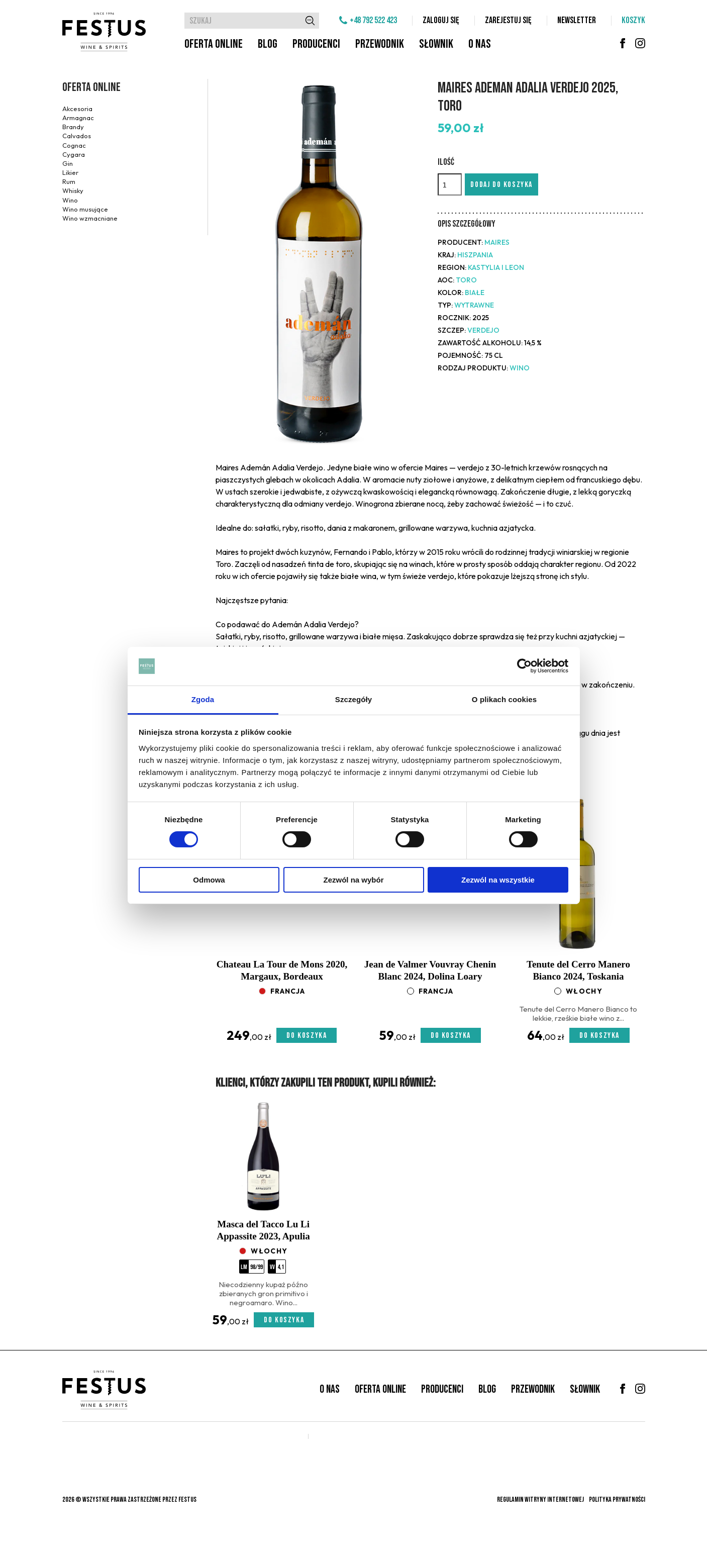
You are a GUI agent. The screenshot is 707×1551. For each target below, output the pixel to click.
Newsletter (576, 20)
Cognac (74, 145)
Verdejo (483, 330)
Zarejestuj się (508, 20)
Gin (67, 163)
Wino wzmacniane (90, 218)
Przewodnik (379, 44)
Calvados (76, 136)
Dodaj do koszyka (501, 184)
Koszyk (633, 20)
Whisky (72, 190)
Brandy (73, 127)
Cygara (73, 154)
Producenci (316, 44)
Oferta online (213, 44)
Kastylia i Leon (496, 267)
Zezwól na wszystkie (498, 880)
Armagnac (78, 118)
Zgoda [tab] (203, 699)
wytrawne (474, 305)
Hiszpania (475, 254)
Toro (466, 279)
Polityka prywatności (617, 1499)
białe (474, 292)
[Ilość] (450, 184)
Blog (267, 44)
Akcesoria (77, 109)
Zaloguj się (441, 20)
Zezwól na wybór (353, 880)
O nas (479, 44)
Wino (70, 200)
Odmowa (209, 880)
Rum (68, 181)
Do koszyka (306, 1035)
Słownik (436, 44)
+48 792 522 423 (373, 20)
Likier (70, 172)
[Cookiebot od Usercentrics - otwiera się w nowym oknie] (524, 665)
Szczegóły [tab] (353, 699)
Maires (497, 242)
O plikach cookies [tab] (504, 699)
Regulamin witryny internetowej (540, 1499)
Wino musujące (85, 209)
